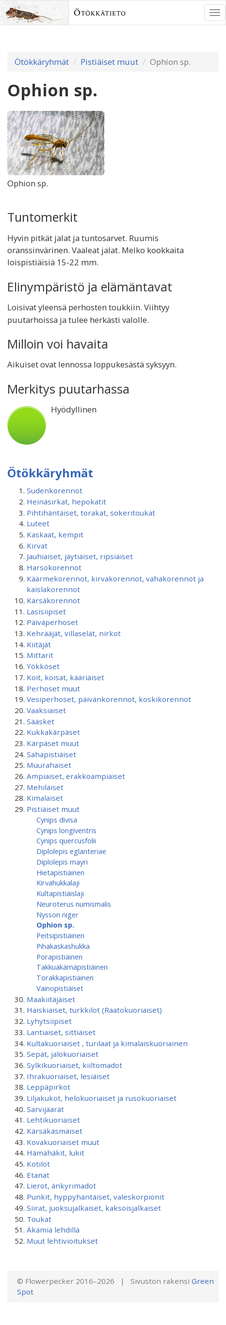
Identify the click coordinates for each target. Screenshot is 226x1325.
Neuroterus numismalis (73, 904)
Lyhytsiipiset (49, 1021)
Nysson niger (57, 914)
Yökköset (43, 666)
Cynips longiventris (66, 830)
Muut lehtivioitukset (62, 1241)
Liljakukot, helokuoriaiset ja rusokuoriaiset (102, 1098)
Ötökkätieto (100, 12)
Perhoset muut (53, 688)
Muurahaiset (49, 765)
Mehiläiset (45, 787)
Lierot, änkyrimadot (61, 1185)
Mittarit (40, 655)
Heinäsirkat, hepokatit (66, 501)
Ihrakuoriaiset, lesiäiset (68, 1076)
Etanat (38, 1175)
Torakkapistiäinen (65, 977)
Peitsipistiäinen (60, 935)
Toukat (39, 1219)
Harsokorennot (54, 567)
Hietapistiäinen (60, 872)
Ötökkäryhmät (42, 61)
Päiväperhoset (52, 622)
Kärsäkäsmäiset (54, 1131)
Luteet (38, 523)
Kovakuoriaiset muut (63, 1142)
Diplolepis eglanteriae (71, 851)
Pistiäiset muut (109, 61)
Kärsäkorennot (53, 600)
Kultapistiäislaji (60, 893)
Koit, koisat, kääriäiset (65, 677)
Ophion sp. (55, 924)
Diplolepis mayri (62, 862)
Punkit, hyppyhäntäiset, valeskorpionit (95, 1197)
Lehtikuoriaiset (53, 1120)
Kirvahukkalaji (58, 882)
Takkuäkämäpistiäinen (72, 967)
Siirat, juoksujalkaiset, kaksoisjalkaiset (94, 1208)
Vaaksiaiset (46, 710)
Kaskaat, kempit (55, 534)
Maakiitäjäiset (51, 999)
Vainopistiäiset (59, 988)
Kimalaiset (45, 798)
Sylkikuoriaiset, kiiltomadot (74, 1065)
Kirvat (37, 545)
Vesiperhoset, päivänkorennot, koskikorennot (109, 699)
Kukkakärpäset (53, 732)
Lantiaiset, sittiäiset (61, 1032)
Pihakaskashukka (63, 946)
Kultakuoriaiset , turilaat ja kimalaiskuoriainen (107, 1043)
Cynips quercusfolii (66, 840)
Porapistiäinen (59, 956)
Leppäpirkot (48, 1087)
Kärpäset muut (53, 743)
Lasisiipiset (46, 611)
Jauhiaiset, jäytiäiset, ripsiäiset (80, 556)
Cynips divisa (56, 819)
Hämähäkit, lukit (55, 1152)
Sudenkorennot (54, 490)
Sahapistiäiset (51, 754)
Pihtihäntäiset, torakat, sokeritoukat (91, 513)
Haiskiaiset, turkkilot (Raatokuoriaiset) (94, 1010)
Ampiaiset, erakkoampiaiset (76, 776)
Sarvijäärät (45, 1109)
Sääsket (40, 721)
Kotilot (38, 1164)
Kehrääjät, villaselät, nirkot (74, 633)
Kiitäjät (39, 644)
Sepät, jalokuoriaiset (62, 1054)
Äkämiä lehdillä (53, 1229)
